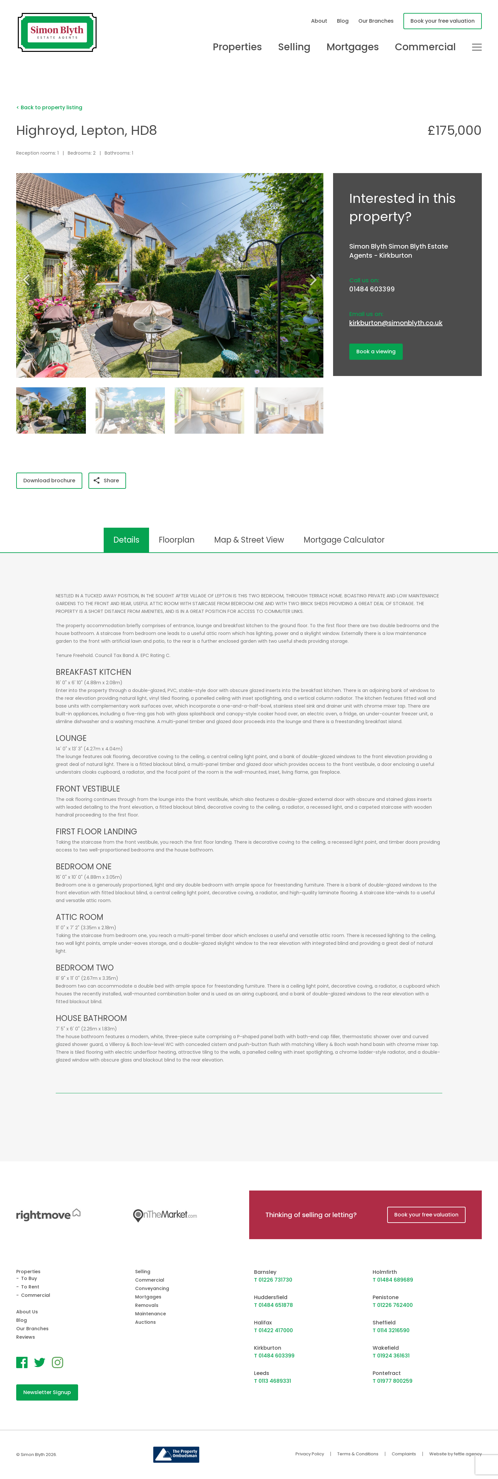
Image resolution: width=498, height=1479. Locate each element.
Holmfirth (385, 1272)
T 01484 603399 (274, 1355)
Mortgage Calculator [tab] (344, 539)
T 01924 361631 (391, 1355)
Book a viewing (376, 351)
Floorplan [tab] (177, 539)
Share (106, 480)
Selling (294, 47)
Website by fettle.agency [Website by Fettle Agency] (455, 1454)
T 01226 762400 (393, 1305)
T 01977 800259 (392, 1381)
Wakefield (386, 1348)
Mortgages (353, 47)
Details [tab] (126, 539)
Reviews (25, 1337)
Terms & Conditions (357, 1454)
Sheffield (384, 1322)
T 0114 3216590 (391, 1330)
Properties (237, 47)
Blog (343, 21)
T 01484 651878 (273, 1305)
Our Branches (376, 21)
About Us (27, 1312)
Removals (146, 1305)
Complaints (404, 1454)
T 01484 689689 (393, 1280)
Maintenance (150, 1313)
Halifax (263, 1322)
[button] (316, 279)
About (319, 21)
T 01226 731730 (273, 1280)
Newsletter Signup (47, 1392)
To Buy (29, 1278)
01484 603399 (372, 289)
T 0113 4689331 (272, 1381)
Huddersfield (270, 1297)
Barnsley (265, 1272)
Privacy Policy (309, 1454)
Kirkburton (267, 1348)
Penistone (386, 1297)
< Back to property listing (49, 107)
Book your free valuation (443, 21)
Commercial (425, 47)
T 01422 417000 (273, 1330)
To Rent (30, 1287)
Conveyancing (152, 1288)
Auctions (145, 1322)
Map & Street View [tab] (249, 539)
